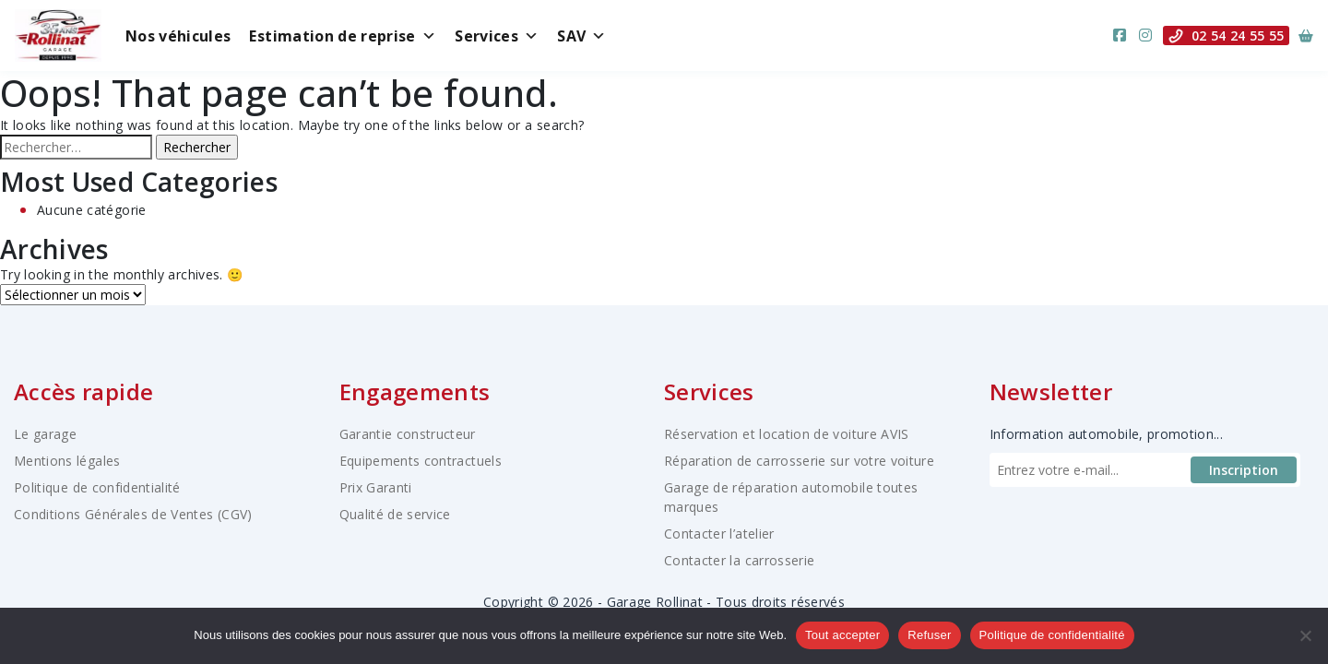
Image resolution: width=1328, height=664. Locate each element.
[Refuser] (1305, 635)
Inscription (1243, 470)
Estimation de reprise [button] (342, 36)
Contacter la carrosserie (739, 560)
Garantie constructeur (407, 434)
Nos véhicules (178, 36)
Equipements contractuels (420, 460)
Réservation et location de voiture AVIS (786, 434)
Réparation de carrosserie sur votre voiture (799, 460)
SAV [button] (581, 36)
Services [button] (497, 36)
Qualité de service (395, 514)
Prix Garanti (375, 487)
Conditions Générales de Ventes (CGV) (133, 514)
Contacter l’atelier (719, 533)
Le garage (45, 434)
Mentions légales (67, 460)
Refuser (929, 635)
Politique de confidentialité (97, 487)
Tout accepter (842, 635)
